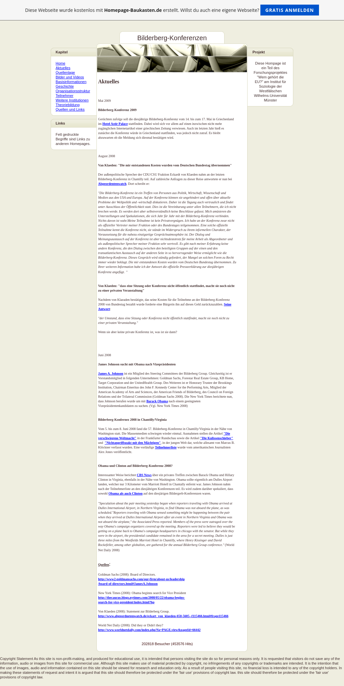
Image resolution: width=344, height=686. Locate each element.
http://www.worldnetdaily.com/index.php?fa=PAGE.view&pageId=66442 (149, 630)
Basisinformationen (71, 82)
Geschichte (65, 86)
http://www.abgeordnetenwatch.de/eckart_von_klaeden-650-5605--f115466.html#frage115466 (163, 616)
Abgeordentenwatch (112, 184)
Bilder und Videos (70, 77)
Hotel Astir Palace (115, 124)
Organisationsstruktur (73, 91)
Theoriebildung (68, 105)
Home (60, 63)
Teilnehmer (64, 96)
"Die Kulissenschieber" (216, 438)
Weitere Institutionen (72, 100)
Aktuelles (63, 68)
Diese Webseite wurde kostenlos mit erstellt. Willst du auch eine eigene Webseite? (172, 10)
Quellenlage (65, 72)
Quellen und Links (70, 109)
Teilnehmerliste (166, 447)
